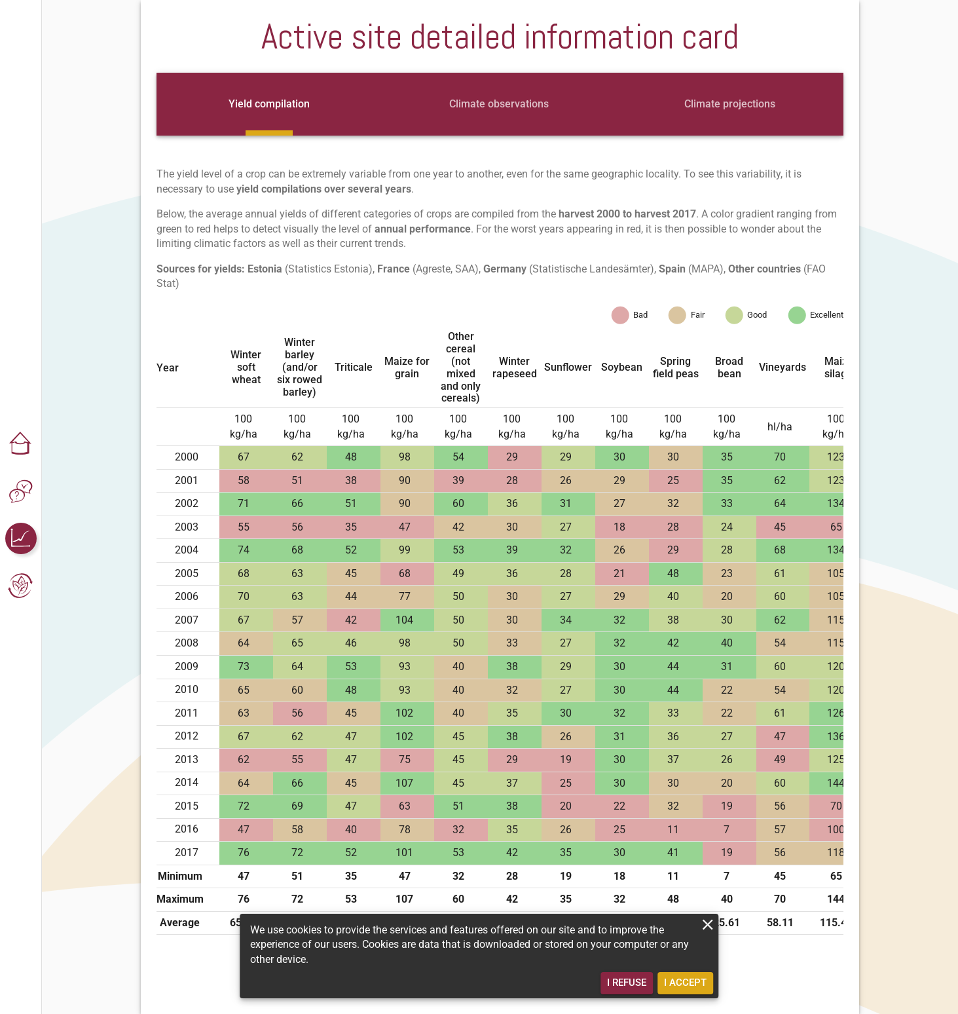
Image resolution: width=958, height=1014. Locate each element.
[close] (707, 924)
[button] (21, 444)
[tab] (269, 104)
